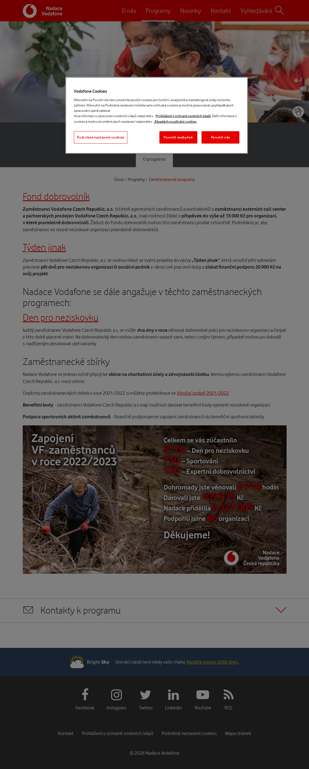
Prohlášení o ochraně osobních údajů (183, 116)
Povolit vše (220, 137)
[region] (156, 115)
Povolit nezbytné (178, 137)
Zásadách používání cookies (175, 121)
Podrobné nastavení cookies (100, 137)
